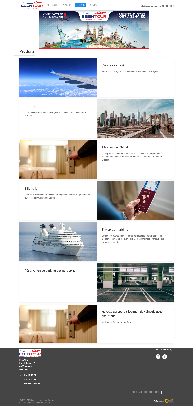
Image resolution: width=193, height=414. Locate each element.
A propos (67, 5)
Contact (94, 5)
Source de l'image (169, 392)
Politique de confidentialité (145, 392)
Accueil (52, 5)
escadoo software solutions (39, 403)
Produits (81, 5)
